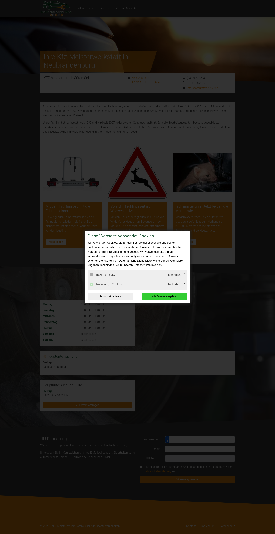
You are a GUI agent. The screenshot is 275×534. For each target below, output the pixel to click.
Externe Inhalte (102, 274)
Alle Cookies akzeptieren (164, 296)
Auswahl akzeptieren (109, 296)
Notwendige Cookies (106, 284)
